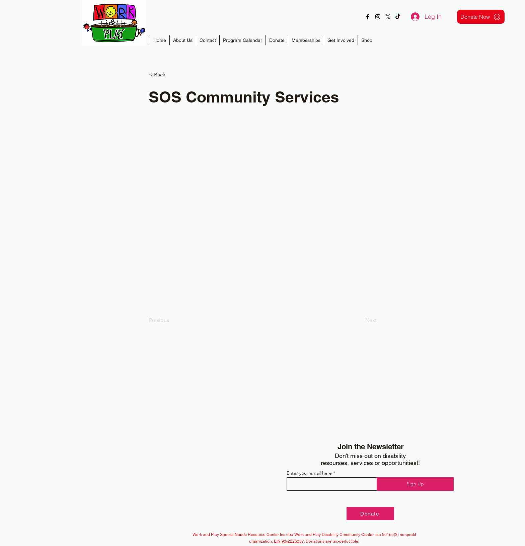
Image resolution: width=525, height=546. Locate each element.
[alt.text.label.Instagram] (377, 16)
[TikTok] (397, 16)
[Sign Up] (415, 484)
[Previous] (171, 320)
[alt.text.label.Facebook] (367, 16)
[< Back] (171, 74)
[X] (387, 16)
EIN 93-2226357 (289, 541)
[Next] (360, 320)
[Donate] (370, 513)
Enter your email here (309, 473)
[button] (306, 40)
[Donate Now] (481, 17)
